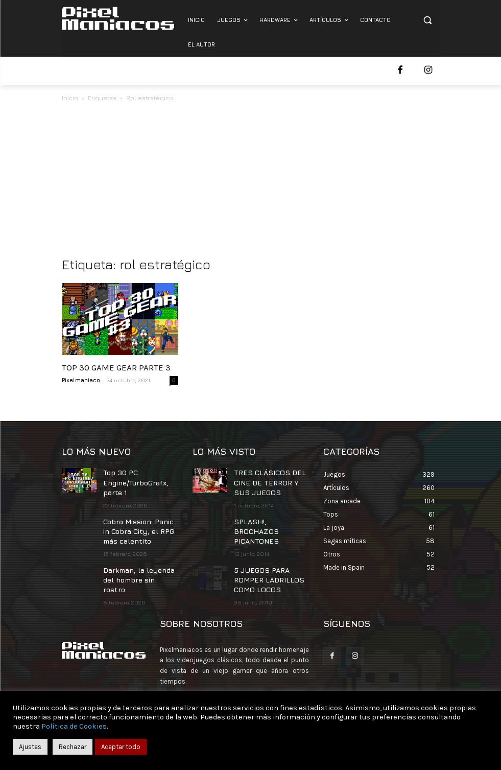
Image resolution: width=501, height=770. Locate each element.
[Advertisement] (251, 180)
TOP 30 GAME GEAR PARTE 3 (116, 367)
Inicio (70, 98)
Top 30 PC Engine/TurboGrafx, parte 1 (133, 480)
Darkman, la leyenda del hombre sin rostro (138, 565)
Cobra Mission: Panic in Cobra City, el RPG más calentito (139, 525)
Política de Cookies (74, 726)
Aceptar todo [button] (120, 747)
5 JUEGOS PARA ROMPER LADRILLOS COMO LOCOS (263, 561)
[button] (428, 20)
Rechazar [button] (72, 747)
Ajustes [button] (30, 747)
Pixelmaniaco (81, 380)
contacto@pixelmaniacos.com (248, 682)
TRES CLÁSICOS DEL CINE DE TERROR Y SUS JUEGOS (269, 480)
